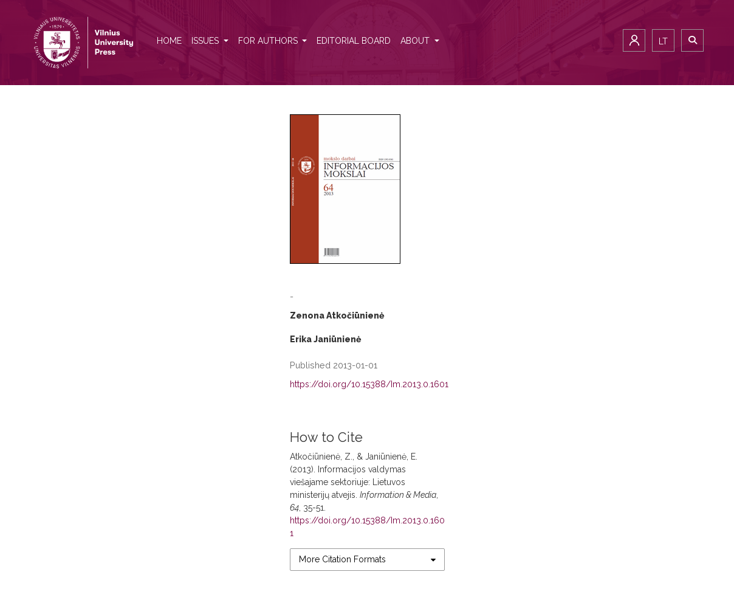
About (416, 41)
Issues (206, 41)
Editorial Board (354, 41)
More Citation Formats (342, 559)
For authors (269, 41)
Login (634, 40)
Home (169, 41)
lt (663, 41)
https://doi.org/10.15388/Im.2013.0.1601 (369, 384)
